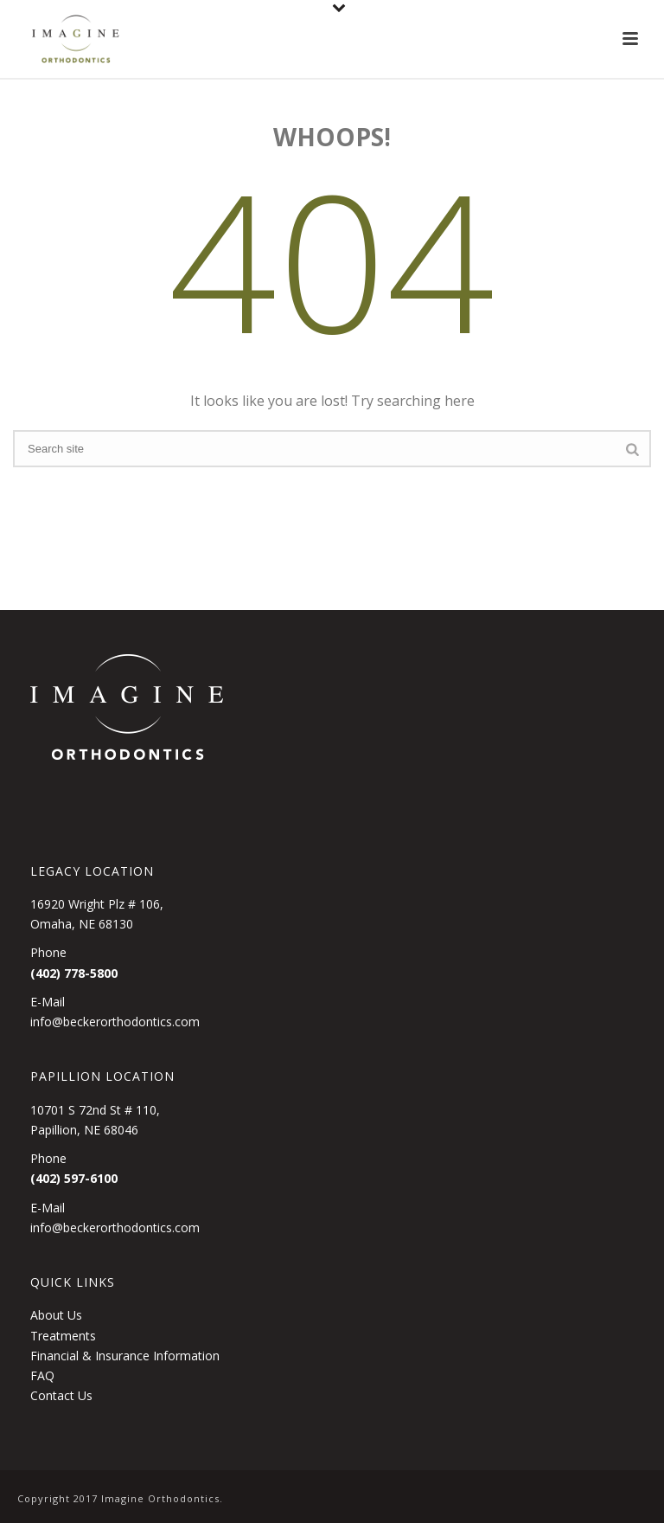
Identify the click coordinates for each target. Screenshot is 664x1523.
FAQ (42, 1375)
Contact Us (61, 1395)
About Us (56, 1315)
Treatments (63, 1335)
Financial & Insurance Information (125, 1355)
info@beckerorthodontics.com (115, 1021)
